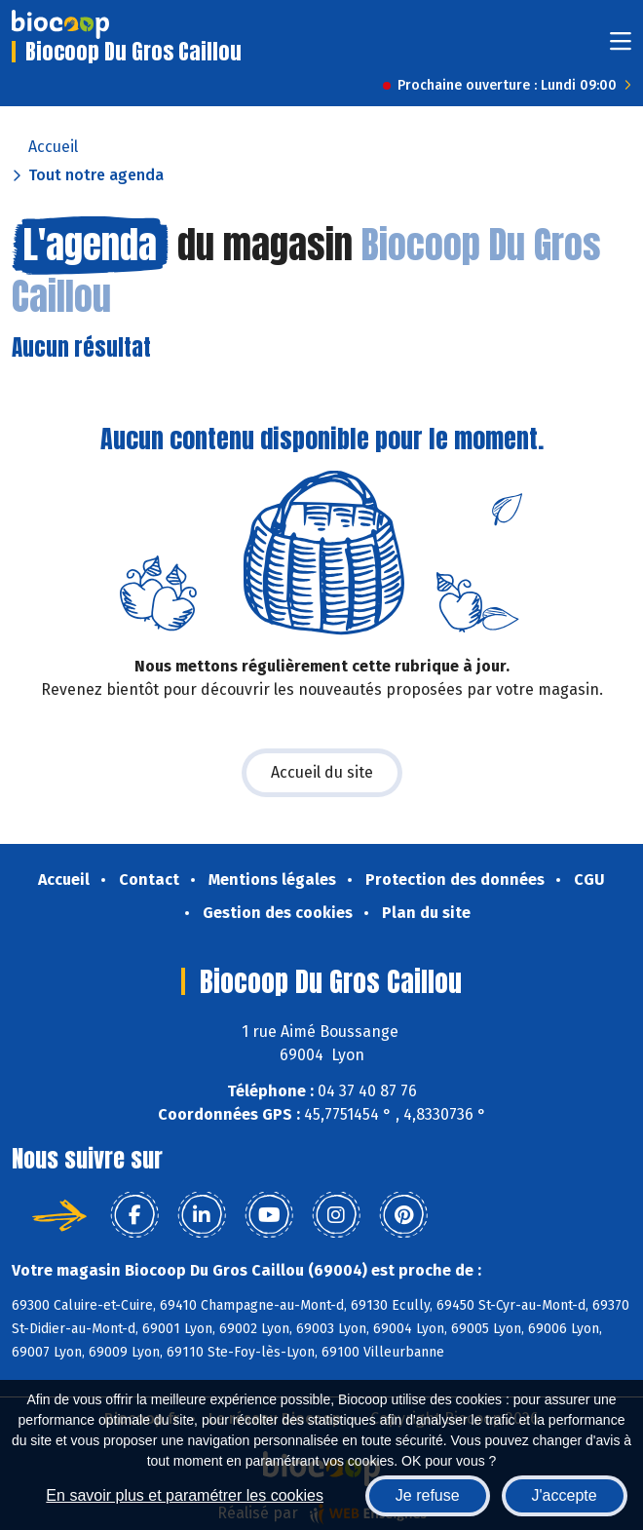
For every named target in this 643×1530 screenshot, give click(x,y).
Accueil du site (322, 772)
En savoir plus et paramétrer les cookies (184, 1495)
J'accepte (564, 1495)
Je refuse (428, 1495)
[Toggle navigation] (620, 47)
